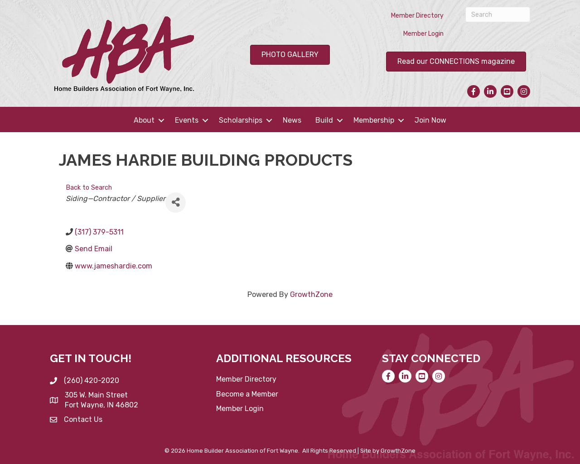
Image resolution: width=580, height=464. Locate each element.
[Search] (497, 14)
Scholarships (240, 120)
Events (186, 120)
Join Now (430, 120)
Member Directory (417, 15)
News (292, 120)
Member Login (423, 34)
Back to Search (89, 187)
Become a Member (247, 394)
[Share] (175, 202)
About (144, 120)
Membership (373, 120)
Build (324, 120)
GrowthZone (311, 294)
